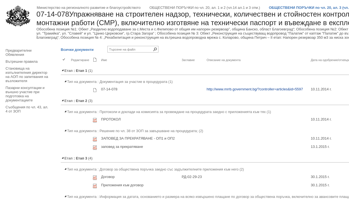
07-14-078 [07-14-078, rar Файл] (109, 89)
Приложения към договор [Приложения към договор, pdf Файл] (122, 185)
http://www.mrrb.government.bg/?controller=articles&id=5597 (255, 89)
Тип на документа (80, 82)
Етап (67, 71)
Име (104, 60)
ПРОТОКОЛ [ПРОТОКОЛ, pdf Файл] (111, 119)
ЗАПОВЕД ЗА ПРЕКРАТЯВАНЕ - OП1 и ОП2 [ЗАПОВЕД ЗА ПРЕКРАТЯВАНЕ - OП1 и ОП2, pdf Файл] (138, 138)
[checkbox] (64, 59)
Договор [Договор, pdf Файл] (108, 177)
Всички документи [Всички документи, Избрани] (77, 50)
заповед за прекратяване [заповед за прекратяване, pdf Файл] (122, 147)
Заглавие (188, 60)
